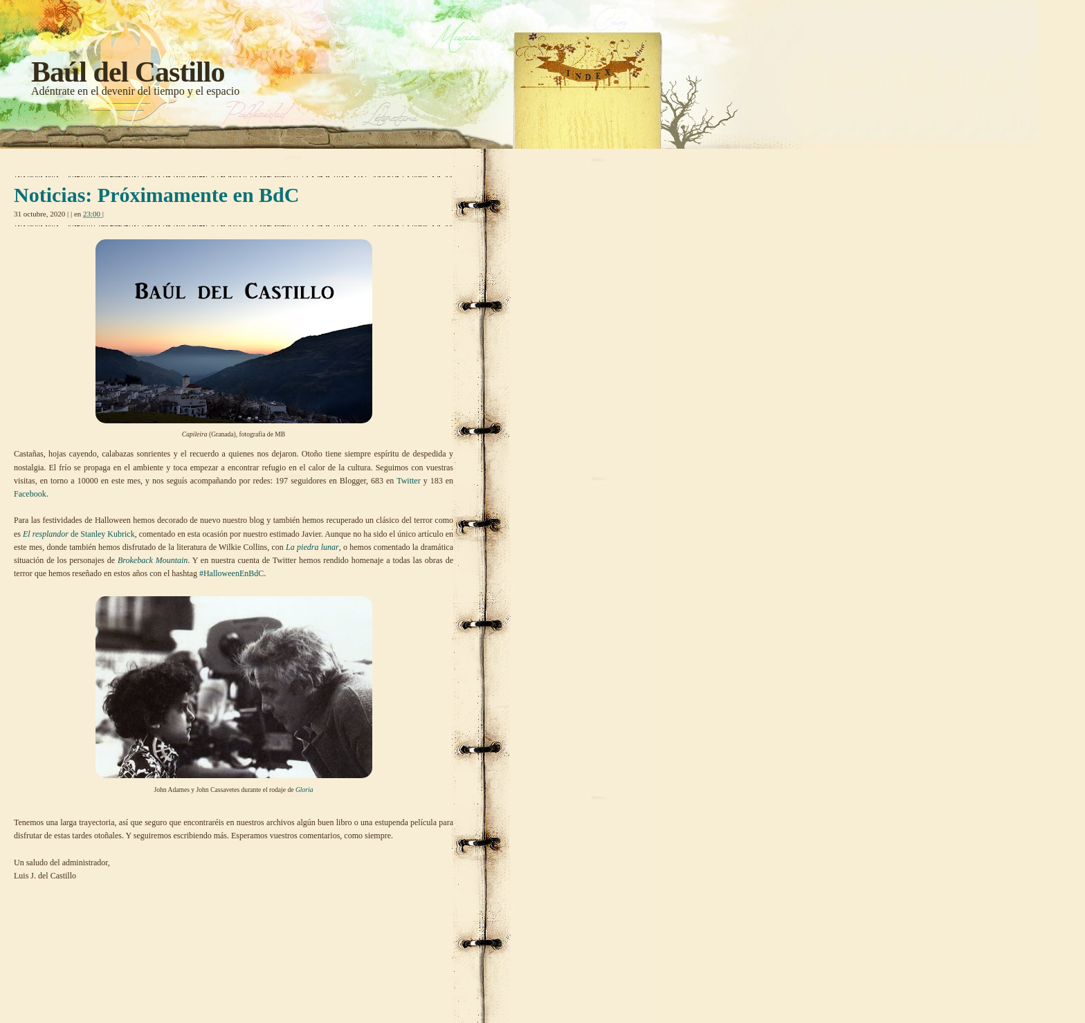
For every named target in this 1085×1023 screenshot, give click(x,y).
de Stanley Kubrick (79, 534)
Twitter (408, 481)
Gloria (304, 789)
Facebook (30, 494)
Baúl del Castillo (127, 72)
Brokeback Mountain (153, 560)
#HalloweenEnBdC (231, 573)
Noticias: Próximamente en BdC (156, 194)
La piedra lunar (312, 547)
